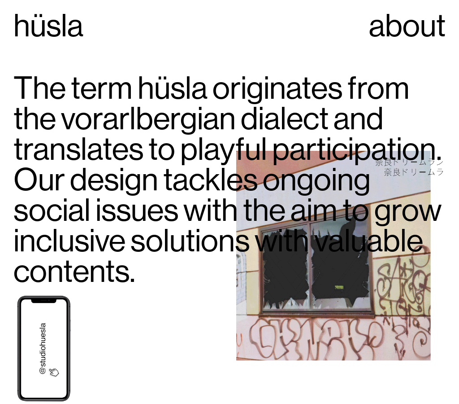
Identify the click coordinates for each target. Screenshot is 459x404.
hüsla (48, 24)
